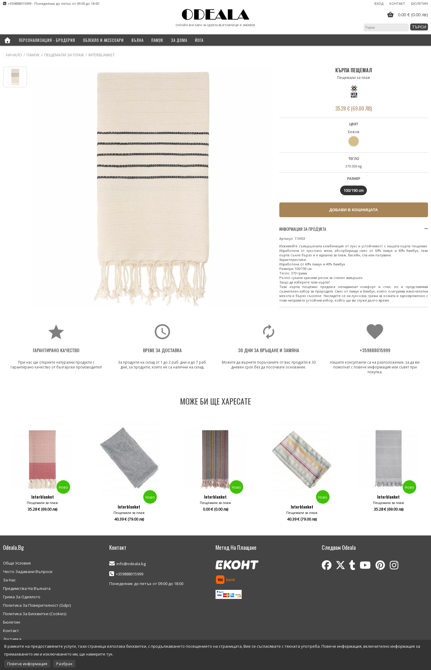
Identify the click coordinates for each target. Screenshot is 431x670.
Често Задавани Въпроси (27, 571)
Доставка (12, 639)
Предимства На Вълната (27, 588)
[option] (42, 472)
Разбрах (64, 663)
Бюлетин (419, 3)
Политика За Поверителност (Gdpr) (37, 605)
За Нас (9, 580)
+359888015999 (129, 574)
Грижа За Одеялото (21, 597)
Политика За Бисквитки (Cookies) (34, 613)
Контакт (397, 3)
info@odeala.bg (131, 563)
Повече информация (27, 663)
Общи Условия (17, 563)
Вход (378, 3)
